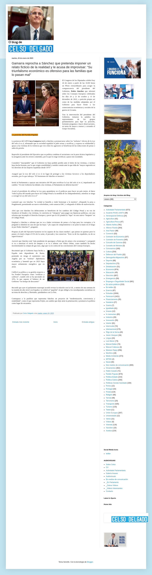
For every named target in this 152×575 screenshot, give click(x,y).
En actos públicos (113, 284)
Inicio (55, 322)
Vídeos (108, 422)
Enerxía (109, 290)
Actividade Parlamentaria (115, 210)
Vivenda (109, 425)
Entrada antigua (88, 322)
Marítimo (109, 353)
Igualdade (110, 308)
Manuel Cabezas (112, 347)
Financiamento (112, 299)
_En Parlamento (112, 482)
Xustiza (109, 431)
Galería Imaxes (112, 473)
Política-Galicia (112, 380)
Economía (110, 269)
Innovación (110, 320)
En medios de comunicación (117, 479)
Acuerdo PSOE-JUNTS (115, 213)
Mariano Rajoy (111, 350)
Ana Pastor (110, 231)
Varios (108, 419)
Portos (108, 386)
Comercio (109, 234)
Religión (109, 395)
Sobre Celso (111, 464)
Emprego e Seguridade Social (117, 281)
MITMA (109, 359)
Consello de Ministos (114, 246)
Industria (109, 317)
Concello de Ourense (114, 243)
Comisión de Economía (115, 237)
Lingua (108, 338)
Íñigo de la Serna (112, 332)
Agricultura (110, 219)
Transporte (110, 404)
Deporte (109, 261)
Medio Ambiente (112, 356)
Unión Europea (112, 413)
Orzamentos (110, 368)
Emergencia (110, 278)
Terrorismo (110, 401)
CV (107, 467)
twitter (108, 454)
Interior (108, 323)
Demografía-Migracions (115, 257)
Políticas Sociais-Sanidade (116, 383)
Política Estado (112, 377)
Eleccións (109, 275)
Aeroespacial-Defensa (114, 216)
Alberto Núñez (111, 225)
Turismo (109, 407)
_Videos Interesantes (114, 488)
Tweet (108, 410)
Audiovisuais (111, 476)
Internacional (111, 329)
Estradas (109, 293)
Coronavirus (110, 249)
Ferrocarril (110, 296)
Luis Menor (110, 341)
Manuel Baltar (111, 344)
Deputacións (111, 263)
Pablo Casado (111, 371)
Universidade (111, 416)
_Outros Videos (112, 485)
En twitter (109, 287)
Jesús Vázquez (112, 335)
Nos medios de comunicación (117, 365)
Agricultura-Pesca (113, 222)
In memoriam (111, 314)
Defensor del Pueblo (114, 255)
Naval (108, 362)
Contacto (109, 491)
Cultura (109, 252)
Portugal (109, 389)
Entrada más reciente (20, 322)
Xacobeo (109, 428)
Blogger (90, 562)
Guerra (108, 305)
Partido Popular (112, 374)
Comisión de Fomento (114, 240)
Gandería (109, 302)
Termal (108, 398)
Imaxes (109, 311)
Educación (110, 272)
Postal (108, 392)
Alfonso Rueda (112, 228)
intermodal (110, 326)
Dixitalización (111, 267)
